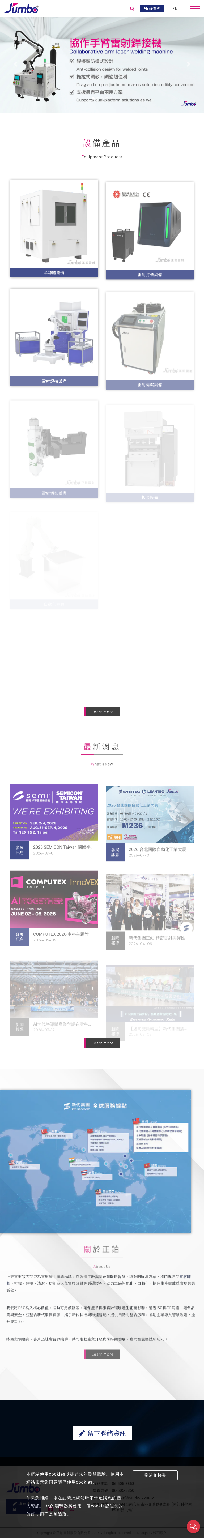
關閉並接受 (155, 1475)
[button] (15, 64)
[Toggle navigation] (194, 8)
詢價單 (152, 8)
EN (174, 8)
